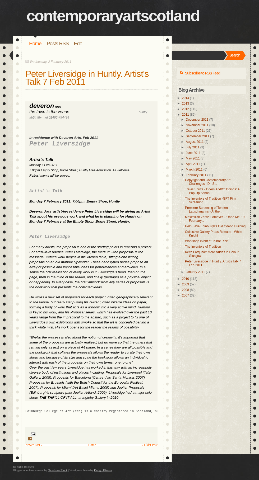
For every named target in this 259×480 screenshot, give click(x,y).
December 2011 (197, 119)
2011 (185, 114)
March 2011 (194, 169)
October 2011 (195, 131)
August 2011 (195, 142)
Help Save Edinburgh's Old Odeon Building (215, 226)
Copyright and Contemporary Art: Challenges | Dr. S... (208, 182)
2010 (185, 279)
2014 (185, 98)
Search (234, 55)
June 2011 (193, 153)
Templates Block (57, 470)
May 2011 (193, 158)
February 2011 (196, 175)
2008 (185, 290)
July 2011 (192, 147)
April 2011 (193, 164)
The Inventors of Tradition (203, 246)
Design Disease (103, 470)
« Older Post (150, 445)
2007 (185, 295)
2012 (185, 109)
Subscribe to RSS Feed (202, 73)
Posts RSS (58, 43)
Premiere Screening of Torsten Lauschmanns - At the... (206, 209)
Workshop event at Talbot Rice (206, 241)
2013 (185, 103)
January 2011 (195, 272)
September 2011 (197, 136)
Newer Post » (34, 445)
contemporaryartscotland (113, 16)
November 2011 (197, 125)
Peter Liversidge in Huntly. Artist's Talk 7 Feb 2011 (87, 78)
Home (35, 43)
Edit (78, 43)
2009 (185, 284)
